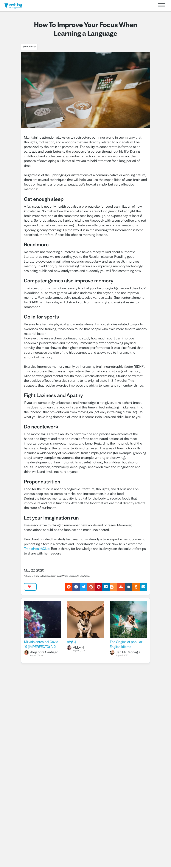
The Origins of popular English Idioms (126, 644)
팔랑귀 (71, 642)
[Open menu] (161, 5)
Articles (27, 576)
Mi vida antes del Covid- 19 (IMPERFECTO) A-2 (41, 644)
